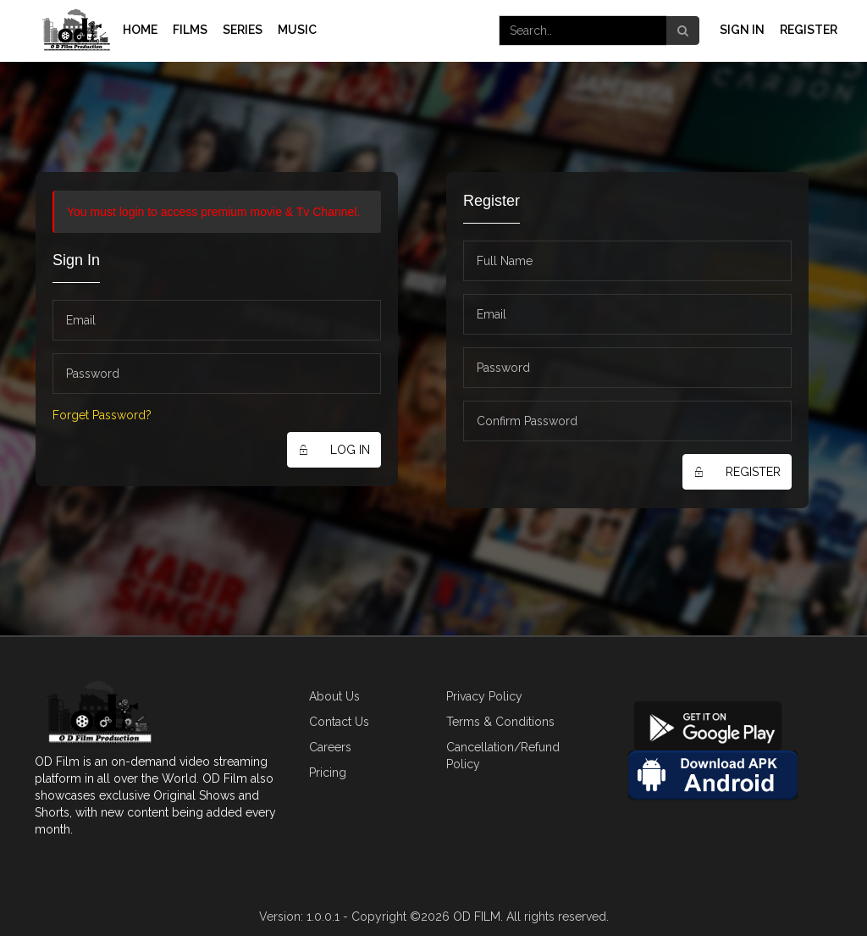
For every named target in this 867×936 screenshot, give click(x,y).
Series (242, 29)
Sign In (742, 29)
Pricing (327, 772)
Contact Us (339, 721)
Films (190, 29)
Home (140, 29)
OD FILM (476, 916)
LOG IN (328, 449)
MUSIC (297, 29)
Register (808, 29)
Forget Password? (102, 415)
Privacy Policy (484, 696)
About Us (334, 696)
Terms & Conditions (500, 721)
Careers (330, 747)
